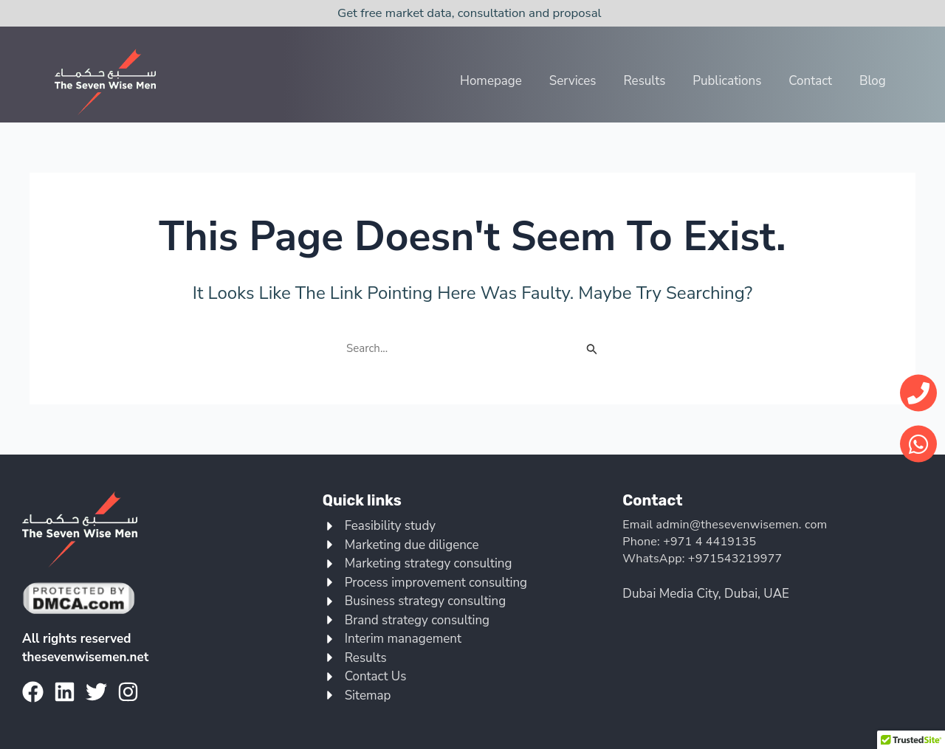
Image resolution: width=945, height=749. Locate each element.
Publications (729, 80)
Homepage (495, 80)
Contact (812, 80)
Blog (872, 80)
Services (575, 80)
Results (647, 80)
